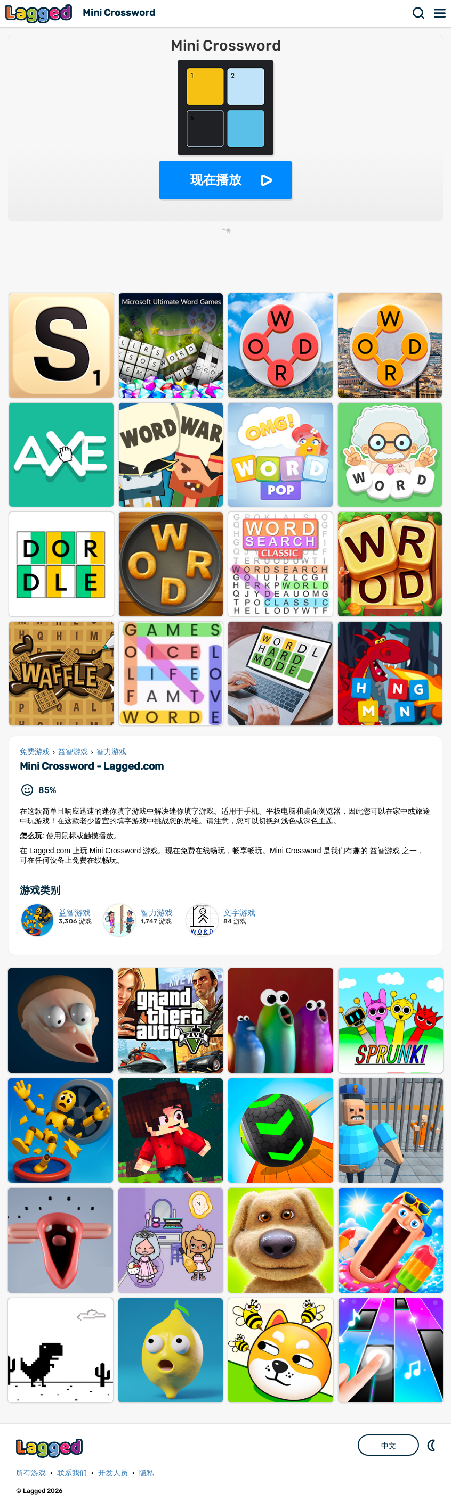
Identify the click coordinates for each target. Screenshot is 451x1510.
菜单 (440, 13)
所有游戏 (31, 1473)
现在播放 (215, 179)
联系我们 (72, 1473)
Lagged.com (50, 1448)
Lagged (40, 13)
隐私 (146, 1473)
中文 (388, 1445)
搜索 (419, 13)
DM (432, 1445)
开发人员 (113, 1473)
